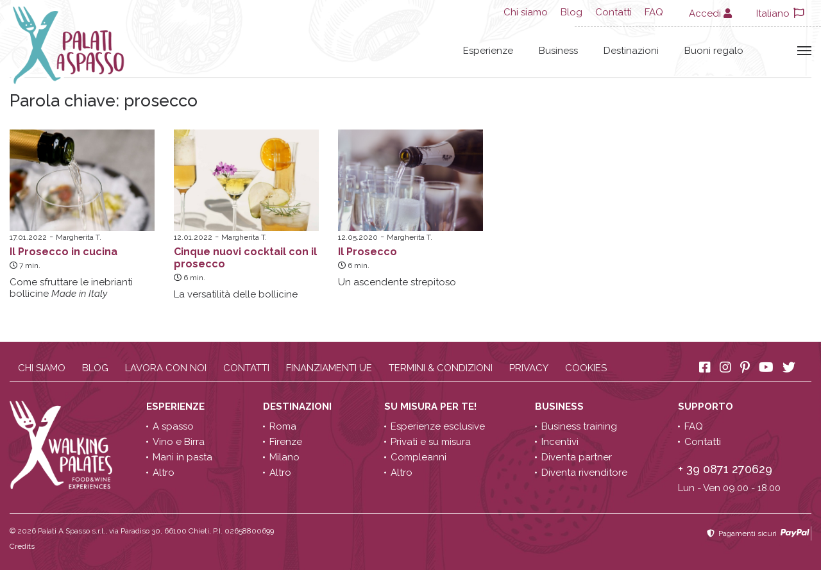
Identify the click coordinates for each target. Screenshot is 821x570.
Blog (571, 12)
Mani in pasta (182, 457)
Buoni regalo (713, 50)
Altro (163, 472)
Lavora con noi (166, 368)
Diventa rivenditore (584, 472)
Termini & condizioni (441, 368)
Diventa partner (576, 457)
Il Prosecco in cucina (63, 252)
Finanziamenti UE (329, 368)
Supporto (707, 406)
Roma (282, 426)
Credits (22, 546)
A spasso (173, 426)
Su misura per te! (431, 406)
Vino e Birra (179, 442)
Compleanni (418, 457)
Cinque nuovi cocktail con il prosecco (245, 258)
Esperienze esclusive (438, 426)
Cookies (586, 368)
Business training (579, 426)
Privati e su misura (431, 442)
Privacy (528, 368)
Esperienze (488, 50)
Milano (284, 457)
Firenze (285, 442)
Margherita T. (78, 237)
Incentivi (560, 442)
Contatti (613, 12)
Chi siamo (526, 12)
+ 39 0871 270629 (725, 469)
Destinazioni (631, 50)
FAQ (654, 12)
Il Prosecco (367, 252)
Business (558, 50)
